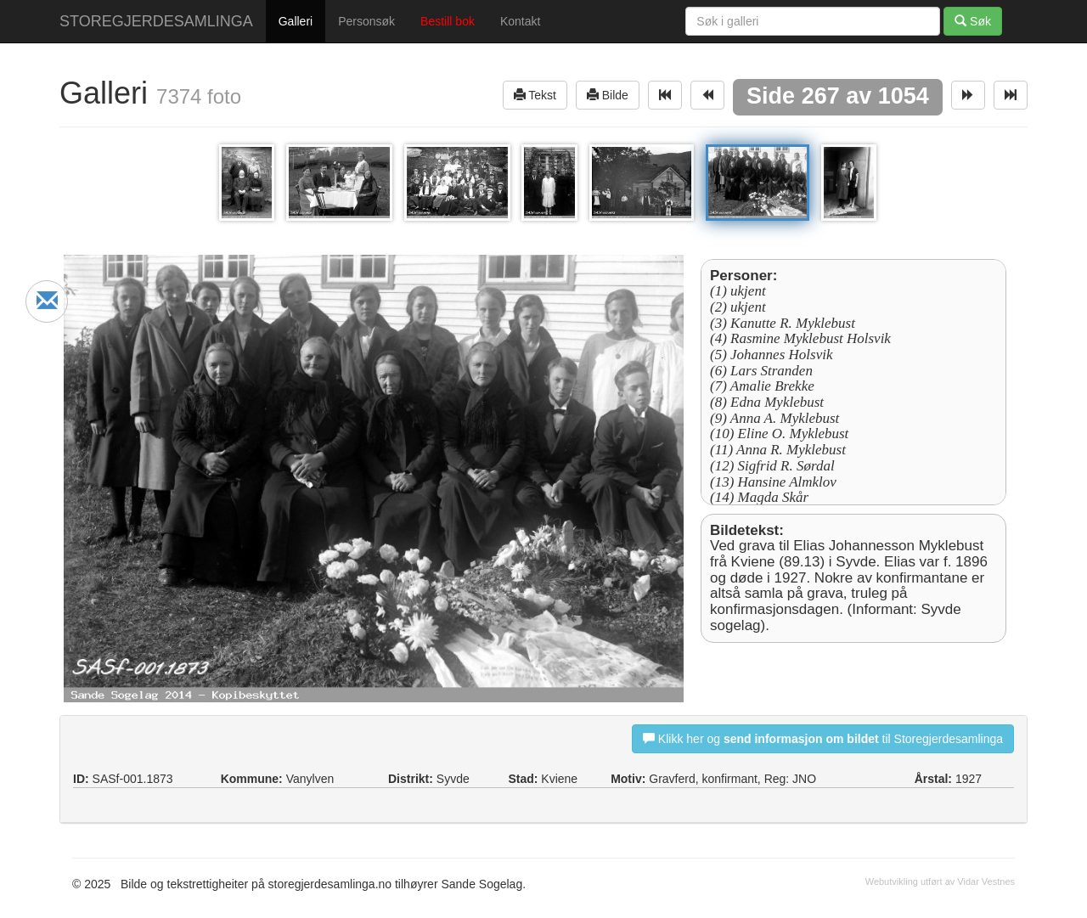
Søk (973, 21)
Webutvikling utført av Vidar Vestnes (940, 881)
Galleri (296, 21)
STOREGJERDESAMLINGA (156, 21)
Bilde (607, 94)
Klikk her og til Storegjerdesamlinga (823, 738)
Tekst (535, 94)
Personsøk (366, 21)
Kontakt (520, 21)
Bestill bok (447, 21)
